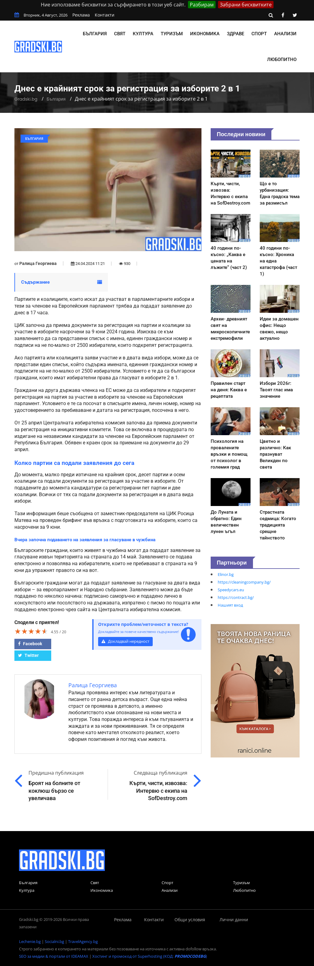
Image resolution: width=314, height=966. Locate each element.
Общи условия (189, 919)
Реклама (81, 15)
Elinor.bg (226, 574)
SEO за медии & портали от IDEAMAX (53, 956)
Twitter (28, 655)
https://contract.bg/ (236, 597)
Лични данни (234, 919)
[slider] (31, 631)
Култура (143, 33)
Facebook (30, 643)
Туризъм (172, 33)
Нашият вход (230, 605)
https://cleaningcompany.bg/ (244, 582)
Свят (119, 33)
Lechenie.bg (30, 941)
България (95, 33)
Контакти (104, 15)
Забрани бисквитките (246, 4)
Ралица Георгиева (38, 263)
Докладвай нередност (125, 641)
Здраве (235, 33)
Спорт (259, 33)
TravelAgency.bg (83, 941)
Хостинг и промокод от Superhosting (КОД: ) (149, 956)
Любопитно (282, 59)
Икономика (205, 33)
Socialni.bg (54, 941)
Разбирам (202, 4)
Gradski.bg (25, 99)
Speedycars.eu (231, 589)
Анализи (285, 33)
